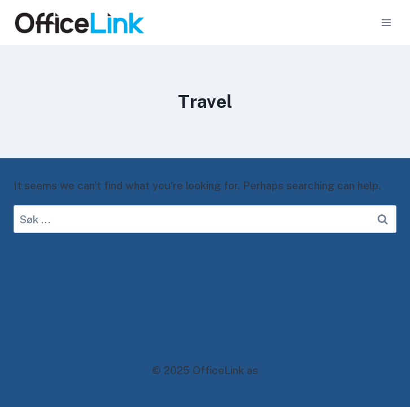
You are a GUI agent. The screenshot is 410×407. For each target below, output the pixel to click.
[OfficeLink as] (80, 23)
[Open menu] (386, 22)
